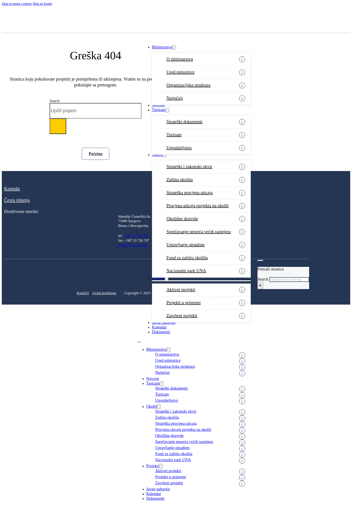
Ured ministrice (181, 72)
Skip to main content (17, 4)
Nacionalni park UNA (173, 460)
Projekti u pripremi (184, 302)
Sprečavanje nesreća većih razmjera (199, 231)
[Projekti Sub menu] (161, 466)
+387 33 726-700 (136, 236)
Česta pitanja (17, 200)
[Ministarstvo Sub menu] (174, 47)
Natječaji (175, 98)
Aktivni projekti (168, 471)
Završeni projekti (182, 315)
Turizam (158, 110)
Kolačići (83, 293)
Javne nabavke (164, 322)
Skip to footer (42, 4)
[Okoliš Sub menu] (164, 155)
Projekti (152, 466)
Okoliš (157, 154)
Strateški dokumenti (185, 121)
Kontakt (12, 188)
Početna (95, 154)
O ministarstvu (180, 59)
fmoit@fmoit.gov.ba (132, 245)
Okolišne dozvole (182, 218)
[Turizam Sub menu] (167, 110)
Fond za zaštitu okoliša (187, 257)
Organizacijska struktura (189, 85)
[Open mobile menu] (139, 342)
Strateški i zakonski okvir (189, 166)
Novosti (158, 105)
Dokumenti (161, 332)
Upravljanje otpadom (186, 244)
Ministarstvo (162, 47)
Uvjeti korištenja (104, 293)
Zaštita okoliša (180, 179)
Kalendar (159, 327)
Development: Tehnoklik (198, 297)
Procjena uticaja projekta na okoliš (198, 205)
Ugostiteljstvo (179, 147)
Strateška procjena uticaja (190, 192)
